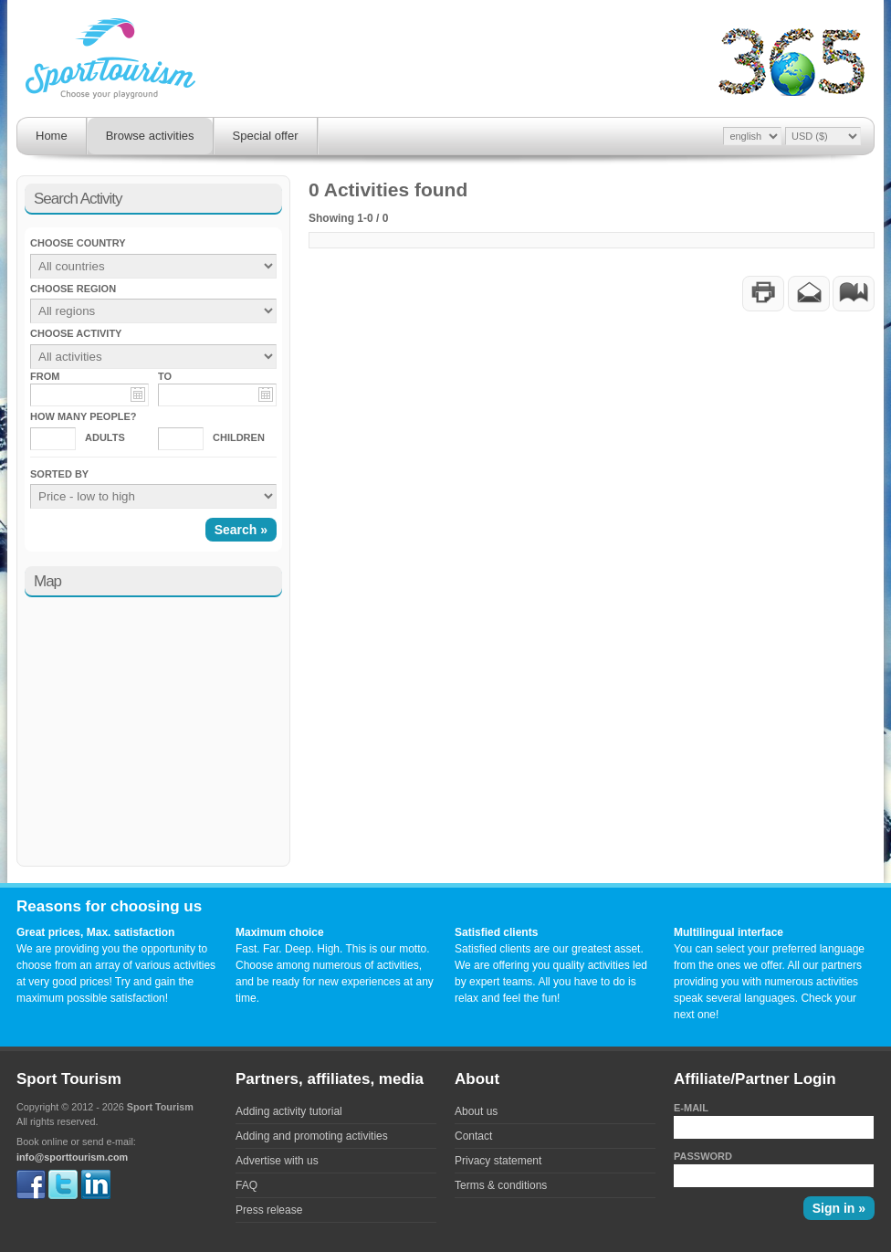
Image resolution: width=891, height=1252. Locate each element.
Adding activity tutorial (289, 1111)
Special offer (266, 135)
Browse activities (150, 135)
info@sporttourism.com (72, 1157)
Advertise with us (277, 1160)
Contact (473, 1136)
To (165, 376)
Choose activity (75, 333)
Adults (105, 437)
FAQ (246, 1185)
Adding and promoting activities (312, 1136)
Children (239, 437)
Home (52, 135)
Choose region (73, 288)
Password (703, 1156)
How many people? (83, 416)
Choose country (78, 242)
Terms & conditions (501, 1185)
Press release (269, 1210)
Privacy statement (498, 1160)
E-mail (691, 1107)
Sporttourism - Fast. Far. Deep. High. (110, 60)
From (44, 376)
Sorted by (59, 473)
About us (476, 1111)
